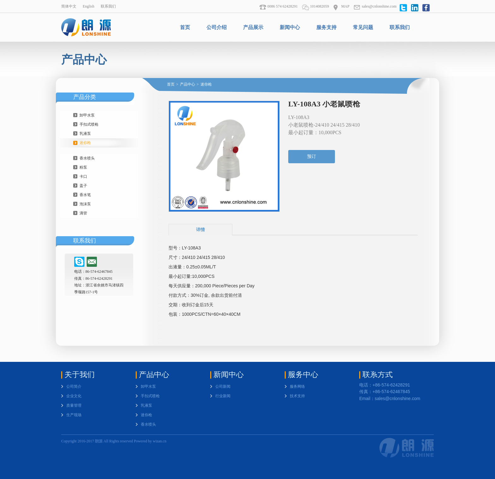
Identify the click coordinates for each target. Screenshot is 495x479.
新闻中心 (290, 27)
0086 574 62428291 (278, 6)
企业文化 (73, 396)
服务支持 (326, 27)
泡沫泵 (85, 204)
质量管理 (73, 405)
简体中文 (68, 6)
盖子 (83, 185)
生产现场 (73, 415)
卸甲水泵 (87, 115)
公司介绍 (216, 27)
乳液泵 (85, 133)
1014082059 (315, 6)
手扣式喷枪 (89, 124)
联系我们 (108, 6)
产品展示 (253, 27)
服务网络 (297, 386)
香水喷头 (87, 158)
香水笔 (85, 195)
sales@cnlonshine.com (375, 6)
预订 (311, 156)
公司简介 (73, 386)
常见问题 (363, 27)
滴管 (83, 213)
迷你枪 (85, 143)
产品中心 (187, 84)
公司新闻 (222, 386)
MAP (341, 6)
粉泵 (83, 167)
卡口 (83, 176)
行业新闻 (222, 396)
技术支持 (297, 396)
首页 (185, 27)
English (88, 6)
